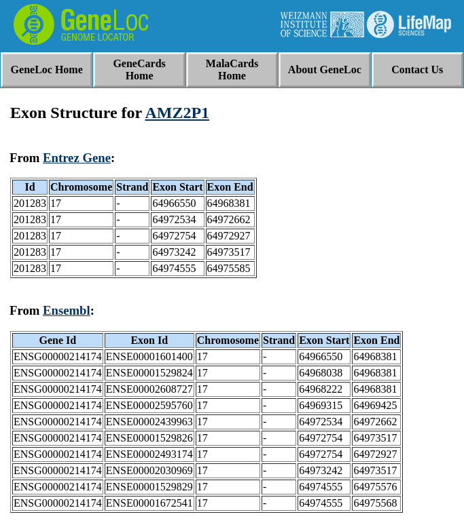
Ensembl (66, 310)
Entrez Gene (77, 158)
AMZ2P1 (177, 112)
